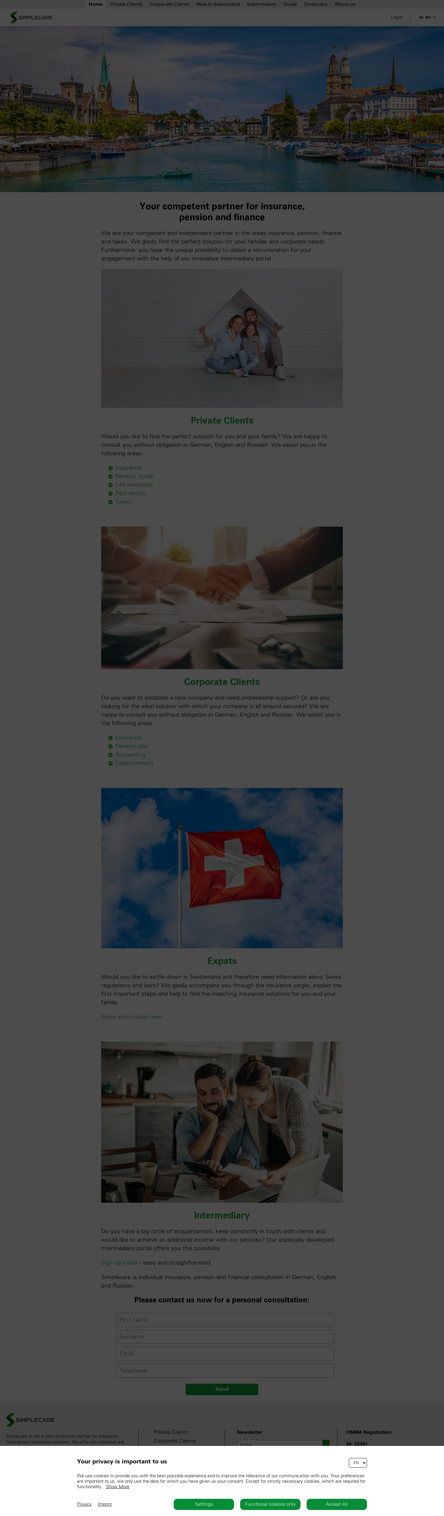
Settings (204, 1504)
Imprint (105, 1504)
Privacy (84, 1504)
